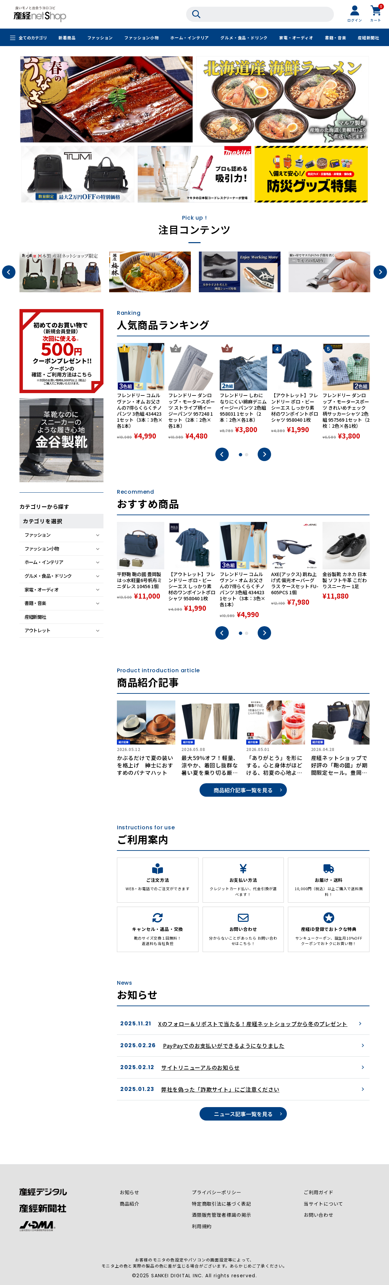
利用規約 (202, 1226)
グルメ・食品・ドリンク (244, 38)
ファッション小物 (141, 38)
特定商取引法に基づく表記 (222, 1204)
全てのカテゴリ (33, 38)
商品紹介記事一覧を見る (243, 790)
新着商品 (67, 38)
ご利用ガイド (319, 1192)
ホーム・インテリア (189, 38)
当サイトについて (323, 1204)
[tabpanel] (140, 392)
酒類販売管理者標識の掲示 (222, 1215)
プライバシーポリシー (217, 1192)
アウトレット (37, 630)
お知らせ (129, 1192)
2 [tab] (246, 454)
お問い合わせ (319, 1215)
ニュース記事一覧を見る (243, 1114)
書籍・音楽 (335, 38)
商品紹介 (129, 1204)
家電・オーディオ (296, 38)
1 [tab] (240, 454)
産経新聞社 (368, 38)
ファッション (100, 38)
